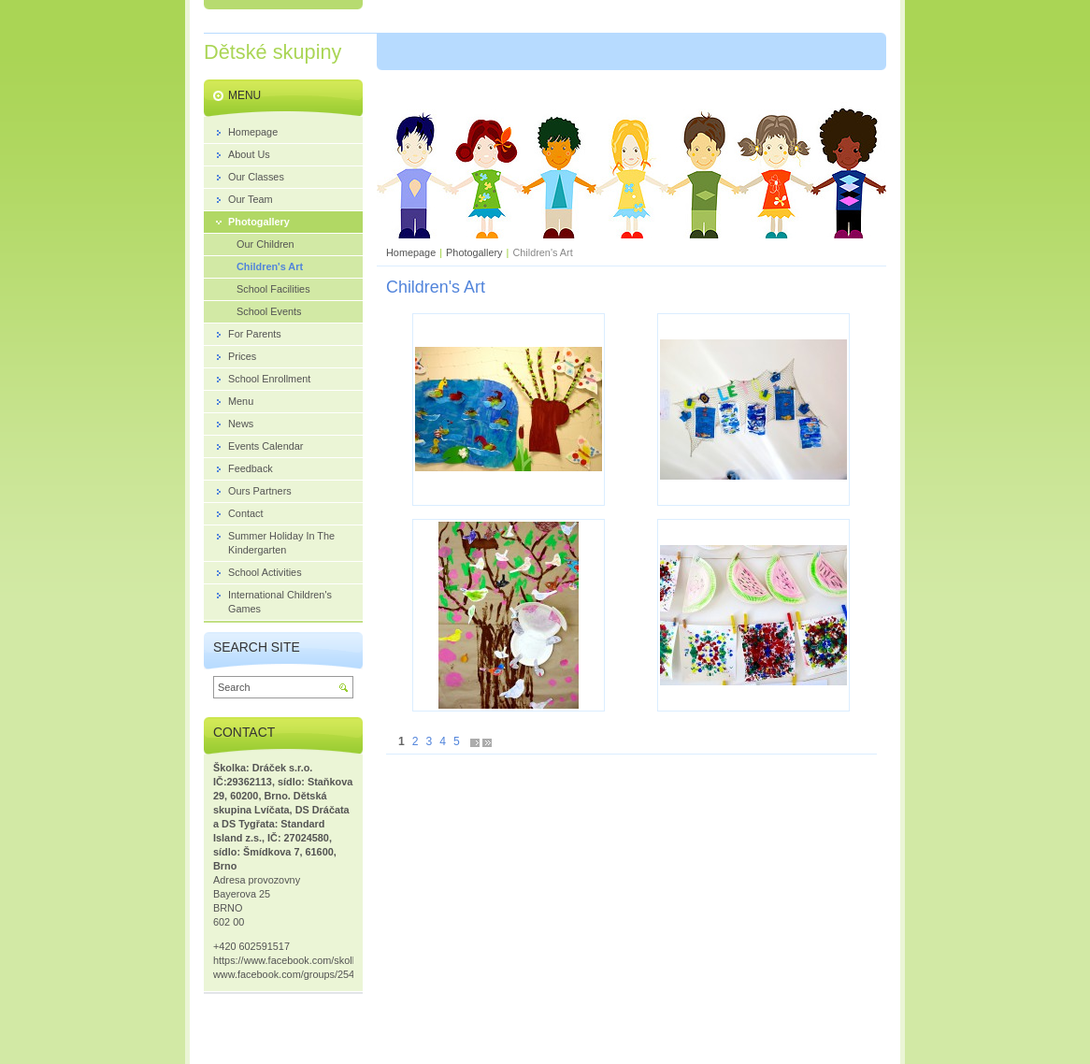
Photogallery (474, 252)
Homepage (411, 252)
